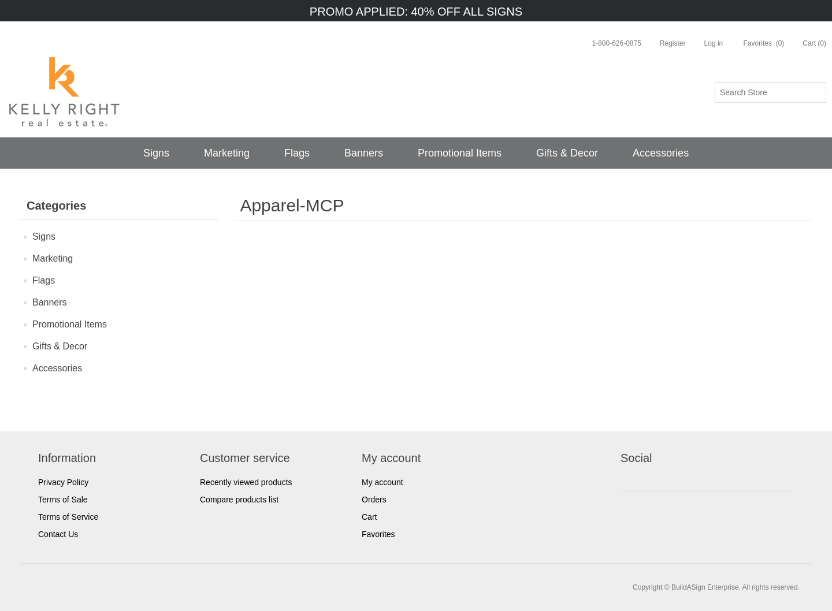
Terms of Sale (63, 499)
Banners (363, 153)
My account (382, 482)
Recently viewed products (246, 482)
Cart (369, 516)
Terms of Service (68, 516)
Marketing (227, 153)
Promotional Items (460, 153)
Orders (374, 499)
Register (673, 43)
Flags (297, 153)
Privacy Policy (63, 482)
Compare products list (239, 499)
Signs (156, 153)
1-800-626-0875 (616, 43)
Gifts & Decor (567, 153)
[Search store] (770, 92)
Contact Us (58, 534)
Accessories (661, 153)
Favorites (378, 534)
